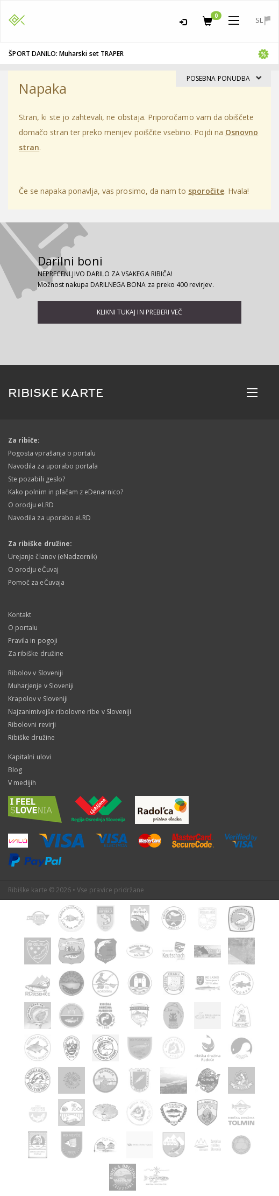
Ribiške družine (31, 737)
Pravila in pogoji (33, 640)
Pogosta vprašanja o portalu (52, 453)
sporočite (206, 191)
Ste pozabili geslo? (36, 479)
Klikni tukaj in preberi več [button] (139, 312)
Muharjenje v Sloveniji (41, 685)
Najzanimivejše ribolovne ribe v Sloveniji (69, 711)
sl (262, 20)
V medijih (22, 782)
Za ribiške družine (35, 653)
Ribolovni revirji (32, 724)
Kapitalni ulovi (29, 756)
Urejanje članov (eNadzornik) (52, 556)
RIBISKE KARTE (56, 393)
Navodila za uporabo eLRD (49, 517)
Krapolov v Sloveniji (38, 698)
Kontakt (19, 614)
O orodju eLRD (31, 504)
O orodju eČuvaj (33, 569)
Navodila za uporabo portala (53, 466)
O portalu (23, 627)
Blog (15, 769)
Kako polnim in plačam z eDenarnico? (65, 491)
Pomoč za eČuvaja (36, 582)
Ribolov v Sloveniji (35, 672)
